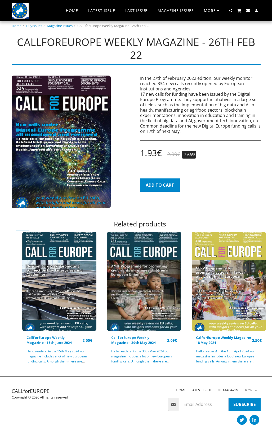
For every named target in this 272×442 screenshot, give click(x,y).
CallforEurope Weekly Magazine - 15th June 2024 (49, 341)
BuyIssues (34, 25)
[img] (59, 281)
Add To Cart (160, 185)
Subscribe (244, 407)
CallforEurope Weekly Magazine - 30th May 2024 (134, 341)
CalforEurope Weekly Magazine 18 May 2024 (220, 341)
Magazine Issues (60, 25)
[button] (230, 10)
